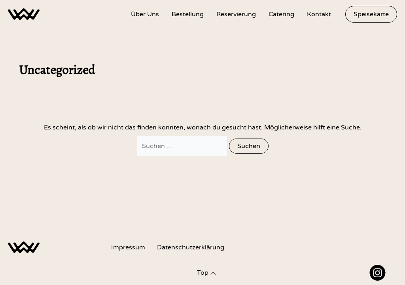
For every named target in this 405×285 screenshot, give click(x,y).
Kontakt (319, 14)
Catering (281, 14)
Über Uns (145, 14)
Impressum (128, 247)
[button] (371, 14)
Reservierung (236, 14)
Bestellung (188, 14)
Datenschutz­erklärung (190, 247)
